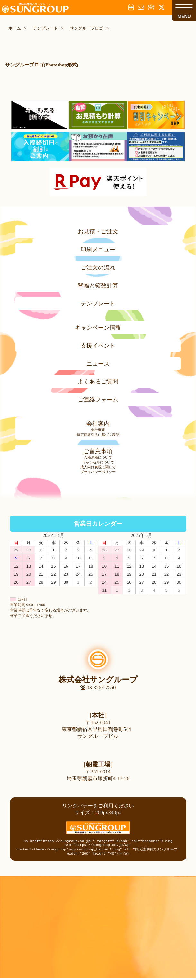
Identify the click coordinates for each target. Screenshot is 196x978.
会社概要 (98, 430)
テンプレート (98, 303)
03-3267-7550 (98, 687)
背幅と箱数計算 (98, 285)
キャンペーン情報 (98, 327)
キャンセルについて (98, 462)
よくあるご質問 (98, 381)
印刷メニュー (98, 249)
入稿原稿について (98, 457)
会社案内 (98, 423)
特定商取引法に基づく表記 (98, 434)
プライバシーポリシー (98, 472)
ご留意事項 (98, 451)
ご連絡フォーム (98, 399)
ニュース (98, 363)
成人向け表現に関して (98, 467)
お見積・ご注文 (98, 231)
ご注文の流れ (98, 267)
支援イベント (98, 345)
